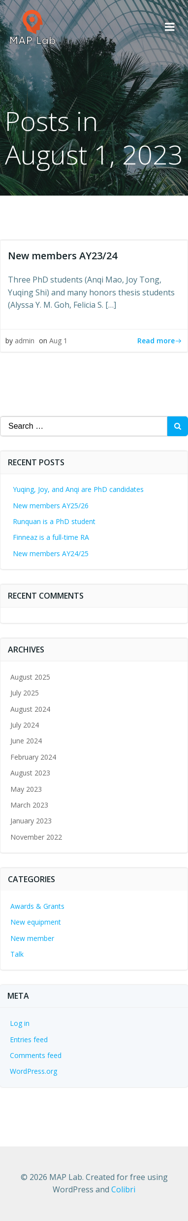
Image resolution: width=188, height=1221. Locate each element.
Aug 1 (58, 340)
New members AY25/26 (51, 505)
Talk (17, 954)
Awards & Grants (37, 906)
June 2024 (26, 740)
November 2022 (36, 837)
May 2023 (26, 789)
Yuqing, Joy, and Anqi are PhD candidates (78, 489)
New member (32, 938)
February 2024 (33, 757)
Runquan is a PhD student (54, 521)
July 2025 (24, 692)
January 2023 (31, 820)
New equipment (35, 922)
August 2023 (30, 772)
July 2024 (24, 725)
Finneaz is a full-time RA (51, 537)
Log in (20, 1023)
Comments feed (36, 1055)
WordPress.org (33, 1071)
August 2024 (30, 709)
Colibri (123, 1189)
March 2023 (29, 805)
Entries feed (29, 1039)
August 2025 (30, 677)
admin (24, 340)
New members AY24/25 (51, 553)
